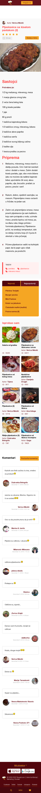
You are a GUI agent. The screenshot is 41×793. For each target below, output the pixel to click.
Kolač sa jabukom (13, 303)
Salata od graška (11, 340)
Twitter (13, 784)
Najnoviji (11, 283)
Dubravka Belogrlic (19, 482)
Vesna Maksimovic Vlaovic (22, 701)
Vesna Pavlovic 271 (21, 723)
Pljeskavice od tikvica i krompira (30, 430)
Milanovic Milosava (21, 549)
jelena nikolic (17, 571)
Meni (20, 790)
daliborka (25, 638)
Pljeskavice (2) (11, 401)
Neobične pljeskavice (30, 371)
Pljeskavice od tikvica (30, 401)
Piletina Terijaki (12, 291)
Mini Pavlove (10, 299)
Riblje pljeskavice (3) (11, 430)
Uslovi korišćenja (31, 777)
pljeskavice (24, 269)
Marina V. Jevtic (18, 528)
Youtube (19, 784)
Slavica (26, 592)
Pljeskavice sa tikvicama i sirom (30, 340)
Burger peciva (11, 295)
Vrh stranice (19, 765)
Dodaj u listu (32, 38)
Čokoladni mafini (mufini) (16, 307)
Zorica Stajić (17, 613)
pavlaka (12, 269)
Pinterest (34, 784)
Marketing (10, 779)
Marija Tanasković (22, 680)
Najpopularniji (30, 283)
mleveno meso (14, 271)
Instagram (27, 784)
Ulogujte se (27, 3)
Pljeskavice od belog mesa (11, 371)
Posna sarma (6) (12, 311)
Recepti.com (4, 778)
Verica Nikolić (18, 23)
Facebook (7, 784)
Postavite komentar (29, 458)
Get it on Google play (28, 771)
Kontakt (17, 779)
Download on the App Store (14, 771)
